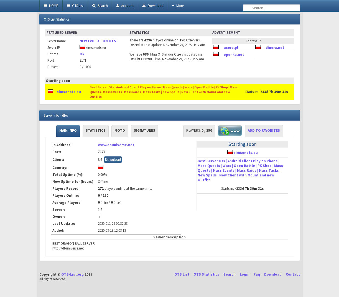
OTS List (75, 5)
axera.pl (231, 47)
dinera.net (275, 47)
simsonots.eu (69, 91)
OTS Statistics (206, 274)
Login (244, 274)
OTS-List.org (72, 274)
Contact (293, 274)
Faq (257, 274)
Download (153, 5)
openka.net (234, 54)
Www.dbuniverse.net (116, 145)
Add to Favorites (264, 130)
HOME (51, 5)
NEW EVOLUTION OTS (98, 41)
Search (100, 5)
